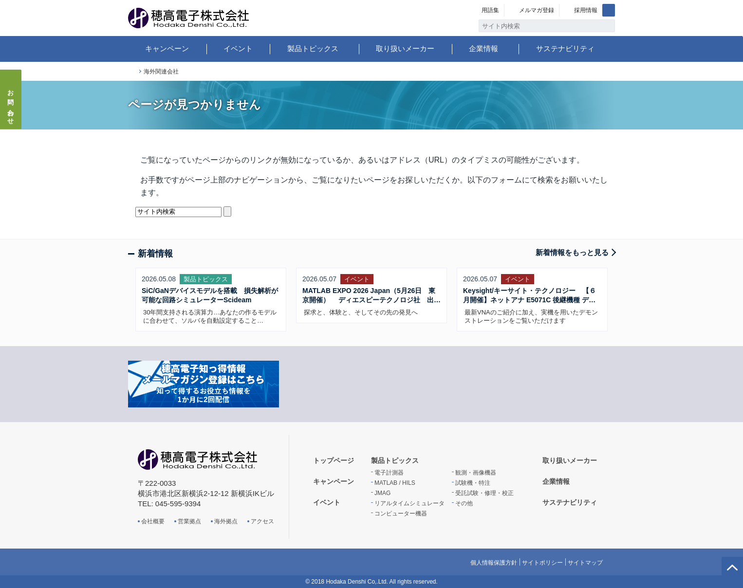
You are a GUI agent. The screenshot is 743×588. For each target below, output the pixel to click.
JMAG (382, 493)
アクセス (262, 521)
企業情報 (483, 48)
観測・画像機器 (475, 472)
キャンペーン (167, 48)
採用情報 (585, 10)
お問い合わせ (11, 104)
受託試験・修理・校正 (484, 493)
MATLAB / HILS (394, 482)
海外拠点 (226, 521)
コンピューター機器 (400, 513)
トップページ (132, 71)
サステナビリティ (565, 48)
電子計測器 (389, 472)
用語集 (490, 10)
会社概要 (153, 521)
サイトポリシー (542, 562)
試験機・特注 (472, 482)
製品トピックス (312, 48)
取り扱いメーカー (405, 48)
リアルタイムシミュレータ (409, 503)
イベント (238, 48)
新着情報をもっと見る (572, 252)
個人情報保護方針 (493, 562)
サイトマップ (585, 562)
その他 (464, 503)
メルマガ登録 (536, 10)
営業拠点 (189, 521)
